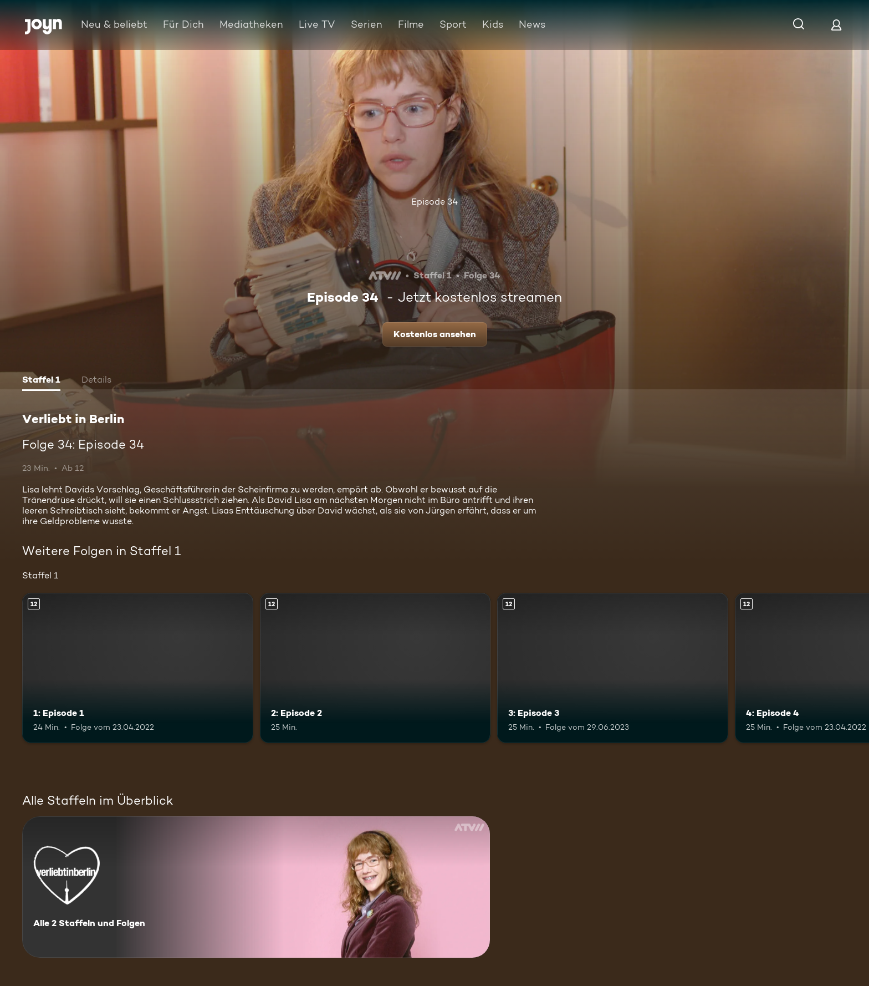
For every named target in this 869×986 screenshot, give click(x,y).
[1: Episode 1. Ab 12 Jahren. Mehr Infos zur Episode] (137, 668)
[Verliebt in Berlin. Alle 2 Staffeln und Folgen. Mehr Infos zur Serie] (256, 887)
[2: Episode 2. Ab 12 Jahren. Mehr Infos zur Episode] (375, 668)
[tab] (41, 381)
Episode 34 (434, 201)
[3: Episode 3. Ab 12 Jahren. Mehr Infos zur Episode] (612, 668)
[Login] (836, 24)
